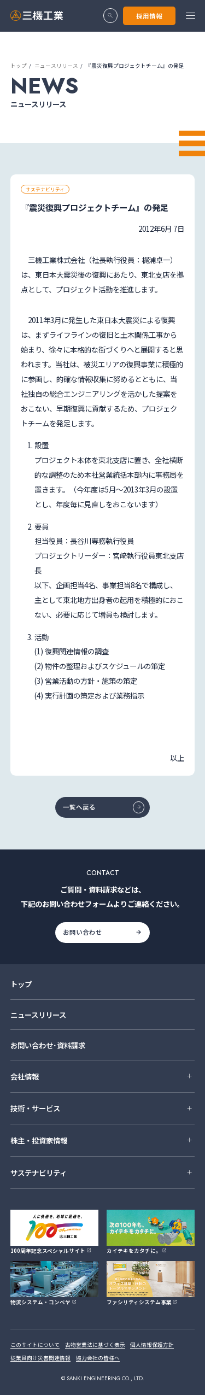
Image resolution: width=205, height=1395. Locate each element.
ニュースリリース (56, 65)
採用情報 (149, 15)
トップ (18, 65)
